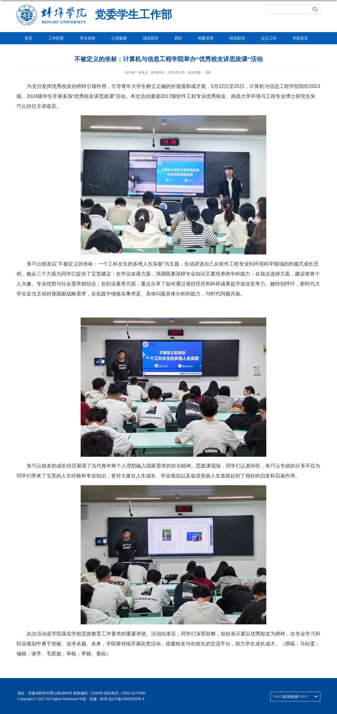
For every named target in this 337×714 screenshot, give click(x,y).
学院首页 (300, 38)
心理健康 (119, 38)
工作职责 (56, 38)
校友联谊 (237, 38)
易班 (178, 38)
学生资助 (87, 38)
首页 (28, 38)
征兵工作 (269, 38)
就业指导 (150, 38)
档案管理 (206, 38)
